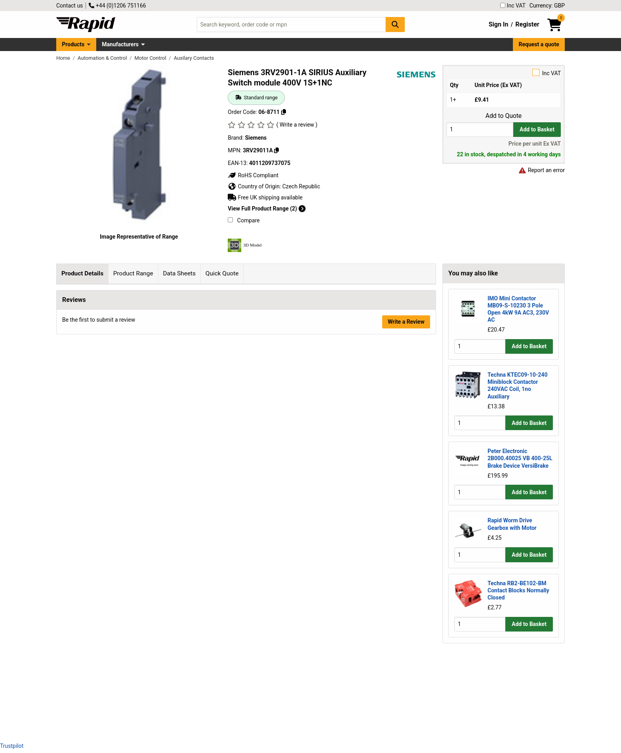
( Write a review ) (297, 124)
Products (73, 44)
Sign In (499, 24)
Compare (243, 220)
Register (527, 24)
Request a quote (539, 44)
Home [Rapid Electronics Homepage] (63, 58)
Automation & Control (103, 58)
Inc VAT (513, 5)
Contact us (69, 5)
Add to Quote (504, 116)
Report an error (541, 170)
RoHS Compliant (253, 175)
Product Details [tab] (82, 273)
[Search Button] (395, 24)
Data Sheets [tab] (179, 273)
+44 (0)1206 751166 (117, 5)
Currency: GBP (547, 5)
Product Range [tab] (133, 273)
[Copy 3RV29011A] (276, 150)
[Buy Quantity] (479, 129)
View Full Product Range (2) (266, 208)
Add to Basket (537, 129)
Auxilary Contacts (194, 58)
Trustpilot (11, 746)
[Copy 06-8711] (283, 112)
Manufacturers (120, 44)
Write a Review (406, 714)
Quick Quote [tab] (222, 273)
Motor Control (150, 58)
